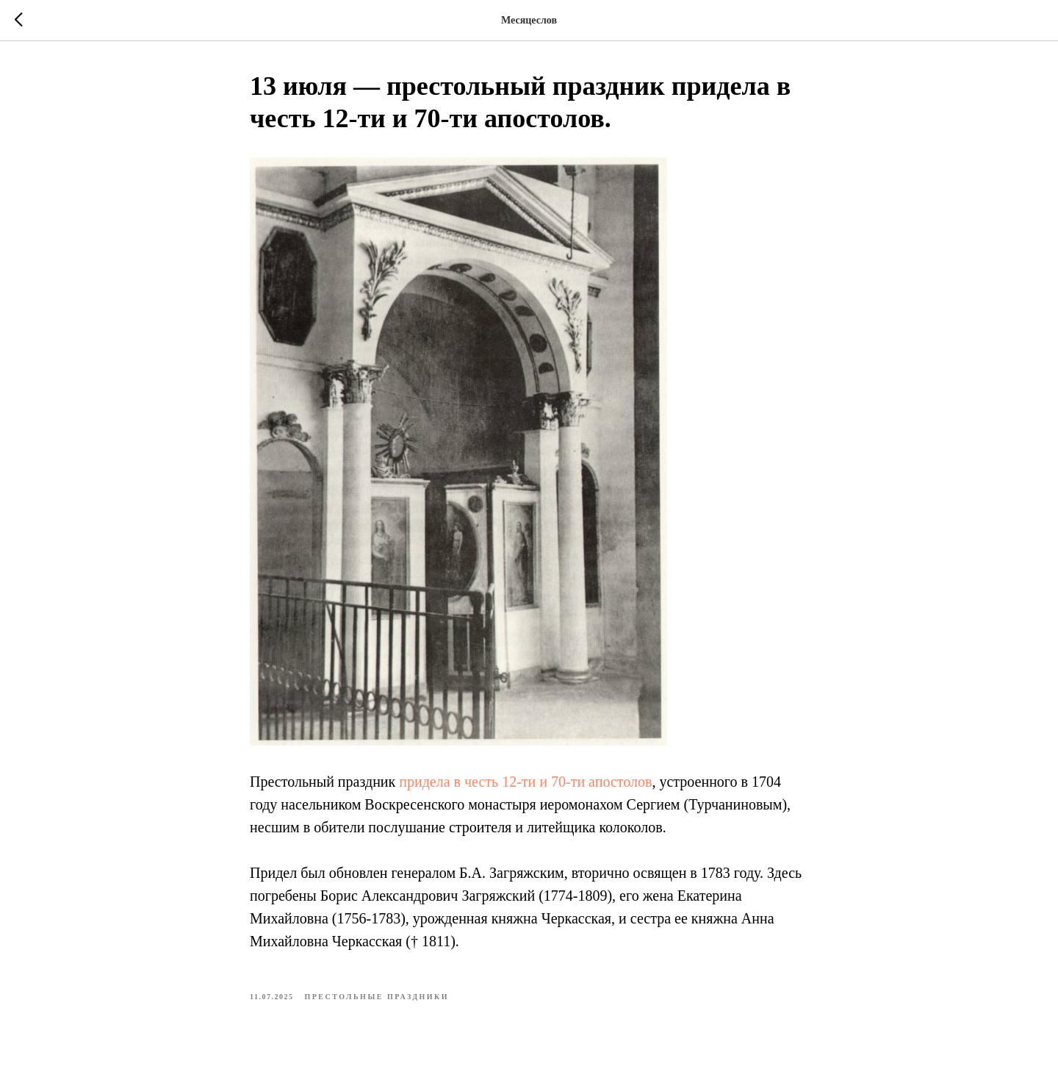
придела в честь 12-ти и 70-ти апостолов (525, 781)
